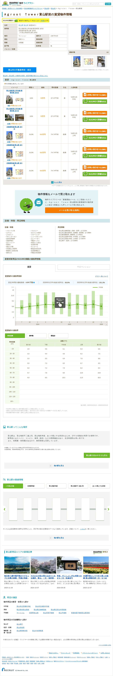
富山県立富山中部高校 (58, 609)
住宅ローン (49, 661)
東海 (24, 663)
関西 (28, 663)
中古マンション (81, 657)
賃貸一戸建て (53, 657)
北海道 (4, 663)
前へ (5, 509)
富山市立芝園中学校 (24, 606)
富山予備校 (62, 613)
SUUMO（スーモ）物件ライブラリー (18, 3)
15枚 (8, 123)
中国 (35, 663)
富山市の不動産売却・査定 (19, 70)
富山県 (46, 8)
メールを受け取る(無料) (69, 210)
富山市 (53, 8)
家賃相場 (60, 657)
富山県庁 (20, 624)
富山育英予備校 (48, 613)
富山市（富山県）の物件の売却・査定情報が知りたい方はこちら (25, 76)
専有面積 (10, 336)
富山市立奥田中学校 (42, 606)
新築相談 (32, 661)
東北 (8, 663)
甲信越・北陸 (18, 663)
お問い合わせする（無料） (94, 95)
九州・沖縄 (41, 663)
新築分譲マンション (70, 657)
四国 (31, 663)
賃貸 (42, 20)
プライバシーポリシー (90, 653)
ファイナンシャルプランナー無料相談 (76, 661)
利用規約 (76, 653)
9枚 (9, 105)
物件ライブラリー (59, 661)
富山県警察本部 (22, 631)
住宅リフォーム (12, 661)
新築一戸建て (91, 657)
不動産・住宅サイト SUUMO (12, 8)
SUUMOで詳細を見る (94, 101)
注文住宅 (4, 661)
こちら (82, 529)
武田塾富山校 (33, 613)
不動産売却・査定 (23, 661)
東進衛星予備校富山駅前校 (80, 613)
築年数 (31, 336)
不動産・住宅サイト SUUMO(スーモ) (13, 657)
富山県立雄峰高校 (40, 609)
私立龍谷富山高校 (23, 609)
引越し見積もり (40, 661)
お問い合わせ (105, 653)
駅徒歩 (53, 336)
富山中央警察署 (37, 631)
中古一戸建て (100, 657)
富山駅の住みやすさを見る (97, 455)
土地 (106, 657)
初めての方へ (53, 653)
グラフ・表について (101, 276)
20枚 (8, 142)
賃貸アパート (44, 657)
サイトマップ (65, 653)
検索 (109, 4)
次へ (108, 509)
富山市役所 (20, 627)
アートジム (20, 613)
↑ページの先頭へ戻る (105, 645)
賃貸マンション (34, 657)
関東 (12, 663)
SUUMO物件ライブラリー (33, 8)
